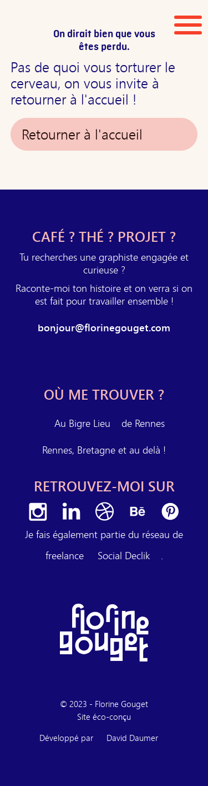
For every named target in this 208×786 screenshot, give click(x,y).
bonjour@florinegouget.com (104, 327)
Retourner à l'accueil (82, 134)
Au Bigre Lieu (82, 423)
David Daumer (132, 738)
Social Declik (124, 555)
